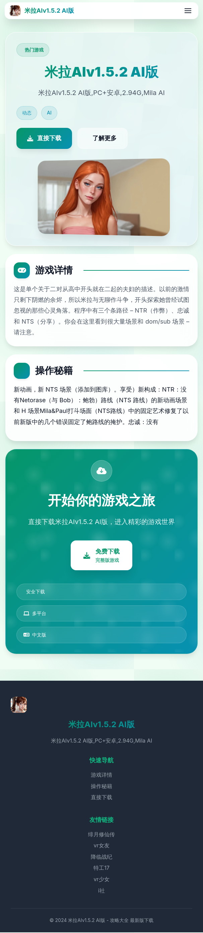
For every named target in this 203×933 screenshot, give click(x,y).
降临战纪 (101, 857)
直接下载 (101, 797)
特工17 (101, 868)
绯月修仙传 (101, 835)
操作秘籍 (101, 786)
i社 (101, 891)
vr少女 (101, 879)
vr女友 (101, 846)
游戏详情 (101, 775)
